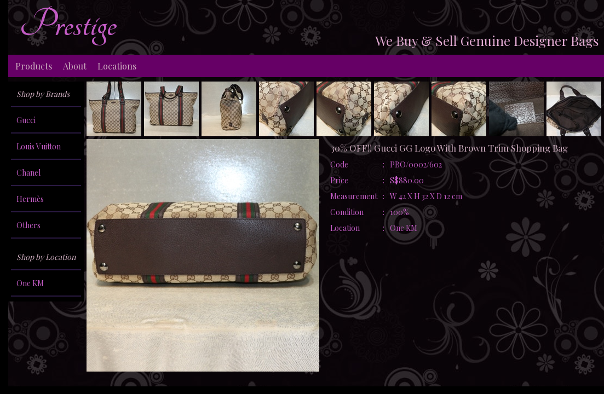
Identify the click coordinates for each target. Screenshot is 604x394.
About (75, 66)
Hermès (30, 199)
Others (28, 225)
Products (33, 66)
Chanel (28, 172)
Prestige (68, 24)
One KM (30, 283)
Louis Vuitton (38, 146)
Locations (116, 66)
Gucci (26, 120)
